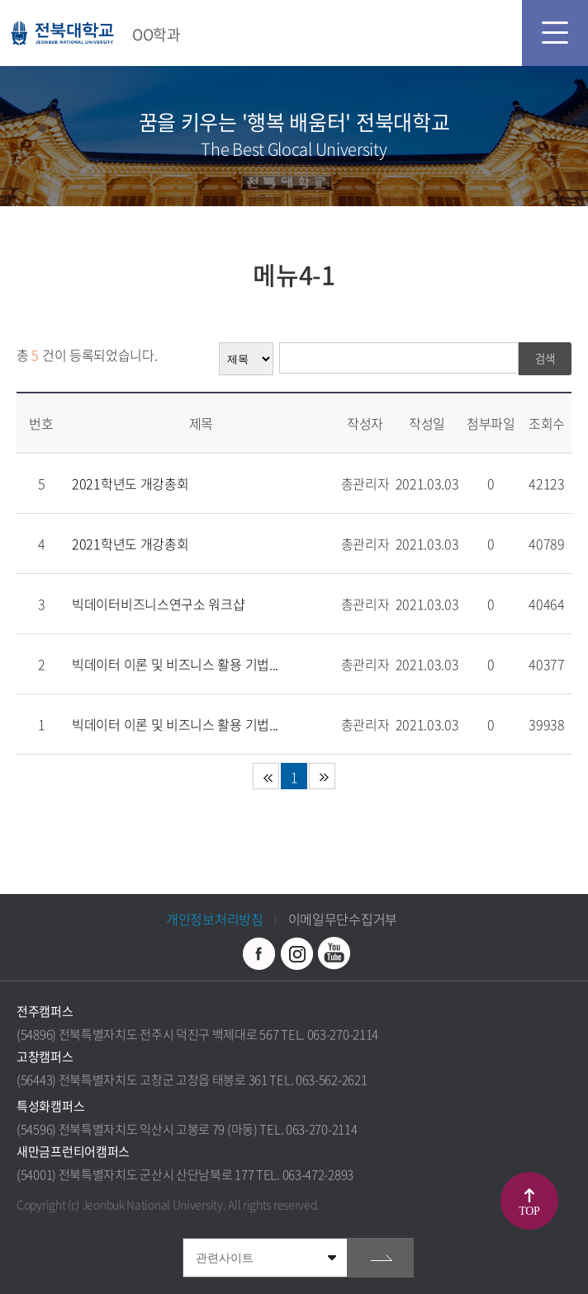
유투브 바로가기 (333, 953)
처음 (266, 776)
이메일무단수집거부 (342, 919)
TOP (529, 1211)
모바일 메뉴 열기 (555, 33)
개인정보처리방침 (214, 919)
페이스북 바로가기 (259, 953)
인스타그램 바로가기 (296, 953)
